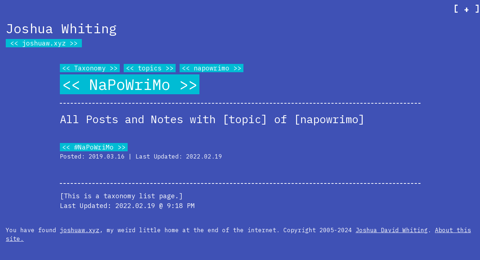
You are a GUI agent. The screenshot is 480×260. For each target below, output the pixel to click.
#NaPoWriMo (94, 147)
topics (150, 68)
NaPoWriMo (129, 84)
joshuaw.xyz (44, 43)
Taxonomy (90, 68)
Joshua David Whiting (392, 230)
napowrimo (211, 68)
